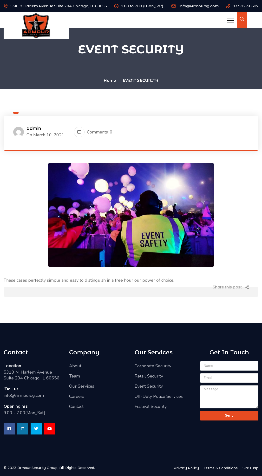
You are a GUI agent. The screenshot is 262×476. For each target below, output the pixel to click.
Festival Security (151, 406)
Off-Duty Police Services (159, 396)
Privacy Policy (186, 468)
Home (110, 80)
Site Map (250, 468)
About (75, 366)
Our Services (81, 386)
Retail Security (149, 376)
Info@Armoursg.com (198, 6)
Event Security (149, 386)
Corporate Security (153, 366)
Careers (76, 396)
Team (74, 376)
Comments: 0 (93, 132)
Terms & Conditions (221, 468)
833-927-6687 (245, 6)
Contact (76, 406)
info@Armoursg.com (24, 395)
